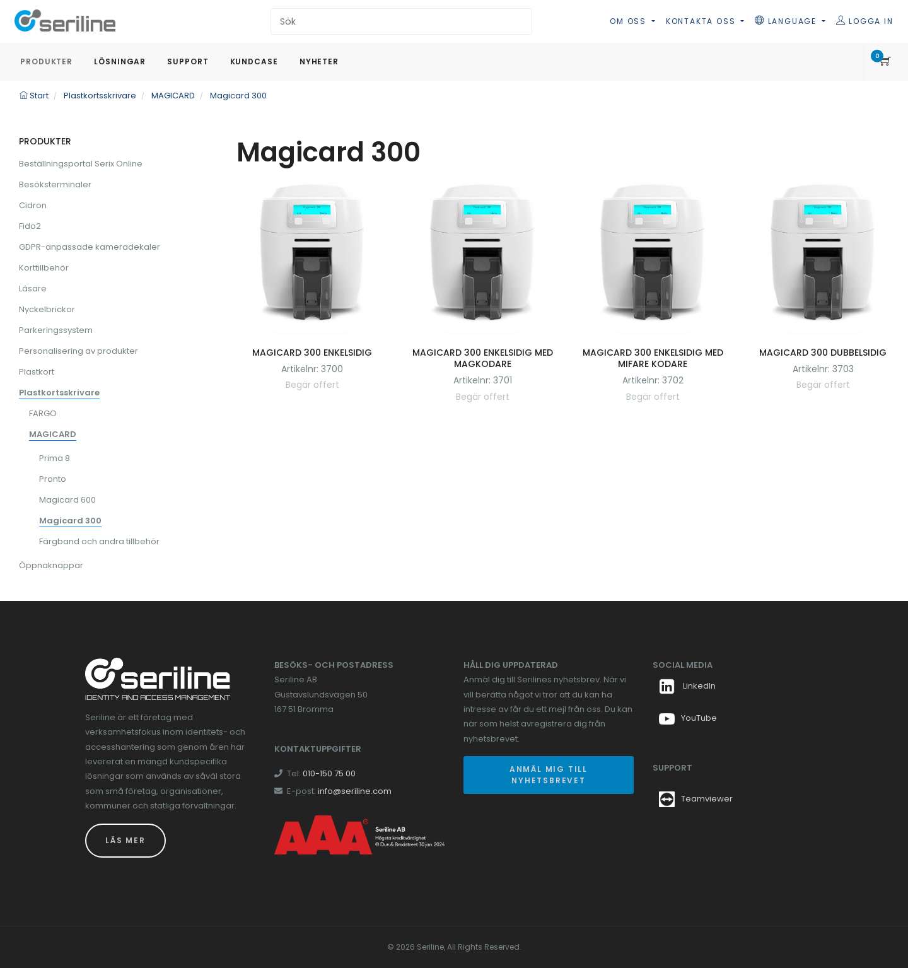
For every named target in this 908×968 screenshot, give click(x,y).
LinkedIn (687, 686)
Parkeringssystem (56, 330)
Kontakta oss (702, 21)
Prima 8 (54, 458)
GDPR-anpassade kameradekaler (89, 247)
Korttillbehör (44, 268)
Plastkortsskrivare (59, 393)
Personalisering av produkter (78, 351)
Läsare (33, 288)
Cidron (33, 205)
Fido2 (30, 226)
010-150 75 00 (329, 773)
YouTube (688, 718)
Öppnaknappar (51, 565)
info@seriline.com (355, 791)
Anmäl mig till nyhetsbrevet (548, 775)
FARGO (43, 413)
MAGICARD (52, 434)
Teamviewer (707, 799)
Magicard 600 (67, 500)
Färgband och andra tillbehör (99, 541)
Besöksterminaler (55, 184)
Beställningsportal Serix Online (81, 164)
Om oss (629, 21)
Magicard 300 (70, 521)
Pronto (52, 479)
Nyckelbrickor (47, 309)
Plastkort (36, 372)
